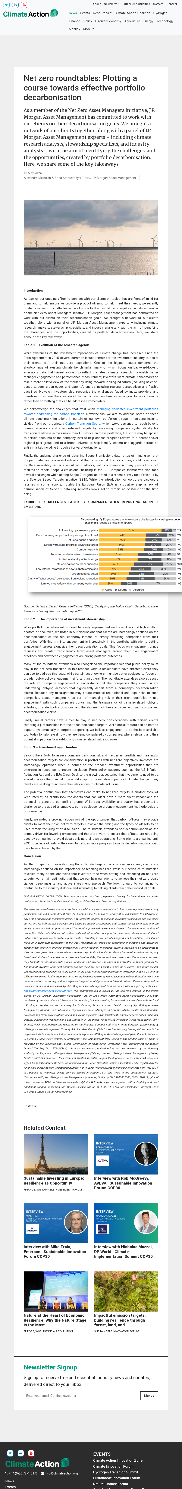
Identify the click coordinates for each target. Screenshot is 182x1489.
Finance (74, 21)
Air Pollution (63, 1331)
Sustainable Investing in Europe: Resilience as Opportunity (54, 1181)
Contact (171, 4)
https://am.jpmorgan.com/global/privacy (47, 990)
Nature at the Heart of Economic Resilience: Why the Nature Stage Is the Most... (55, 1320)
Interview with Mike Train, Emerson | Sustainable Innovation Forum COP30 (55, 1252)
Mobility (74, 29)
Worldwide (43, 1331)
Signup (149, 1396)
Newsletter (111, 4)
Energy (148, 21)
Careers (158, 4)
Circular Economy (108, 21)
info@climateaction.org (61, 1473)
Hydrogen (160, 13)
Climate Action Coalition (132, 13)
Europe (29, 1331)
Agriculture (132, 21)
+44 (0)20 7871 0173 (23, 1473)
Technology (164, 21)
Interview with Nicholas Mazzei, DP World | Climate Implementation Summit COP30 (123, 1252)
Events (85, 13)
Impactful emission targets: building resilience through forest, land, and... (120, 1320)
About (96, 4)
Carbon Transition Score (82, 424)
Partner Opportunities (136, 4)
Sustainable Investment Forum (59, 1189)
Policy (88, 21)
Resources (101, 13)
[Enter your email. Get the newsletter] (82, 1395)
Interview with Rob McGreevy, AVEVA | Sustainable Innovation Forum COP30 (123, 1183)
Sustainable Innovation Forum (116, 1331)
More (87, 29)
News (73, 13)
